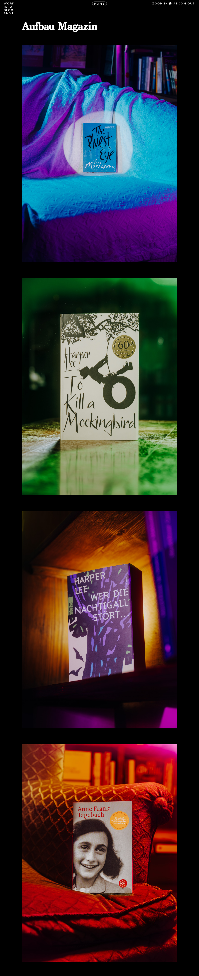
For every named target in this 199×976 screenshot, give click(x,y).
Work (9, 3)
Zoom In (160, 3)
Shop (9, 13)
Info (8, 7)
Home (99, 3)
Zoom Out (185, 3)
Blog (9, 10)
